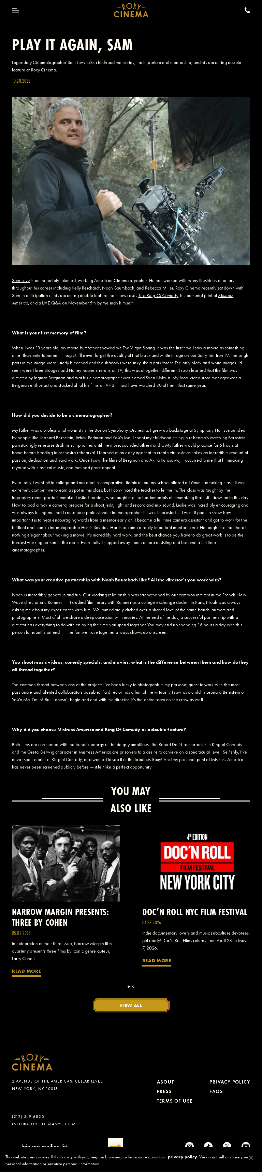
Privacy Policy (229, 1082)
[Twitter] (227, 1146)
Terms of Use (175, 1101)
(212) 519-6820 (28, 1116)
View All (131, 1005)
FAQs (216, 1091)
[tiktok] (208, 1146)
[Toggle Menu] (15, 10)
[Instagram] (189, 1146)
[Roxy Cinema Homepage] (131, 10)
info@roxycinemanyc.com (44, 1124)
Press (164, 1091)
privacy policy (182, 1158)
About (165, 1082)
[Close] (251, 1159)
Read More (26, 971)
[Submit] (115, 1146)
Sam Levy (21, 280)
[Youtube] (246, 1146)
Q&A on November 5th (73, 303)
